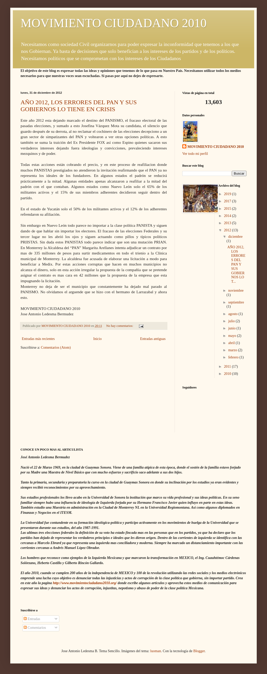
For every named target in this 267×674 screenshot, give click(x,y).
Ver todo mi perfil (195, 154)
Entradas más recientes (38, 339)
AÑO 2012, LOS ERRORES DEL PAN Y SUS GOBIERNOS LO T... (236, 264)
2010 (228, 374)
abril (232, 343)
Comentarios (35, 628)
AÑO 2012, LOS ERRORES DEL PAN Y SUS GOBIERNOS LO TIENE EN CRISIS (79, 105)
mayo (232, 336)
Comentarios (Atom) (56, 347)
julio (232, 321)
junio (232, 328)
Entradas (32, 619)
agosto (233, 314)
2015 (228, 209)
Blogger (199, 651)
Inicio (97, 339)
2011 (228, 366)
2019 (228, 194)
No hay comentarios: (120, 326)
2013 (228, 223)
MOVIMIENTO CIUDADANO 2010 (113, 23)
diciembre (235, 237)
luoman (155, 651)
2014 (228, 216)
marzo (233, 350)
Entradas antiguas (153, 339)
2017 (228, 201)
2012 (228, 230)
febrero (234, 357)
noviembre (236, 290)
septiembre (236, 302)
